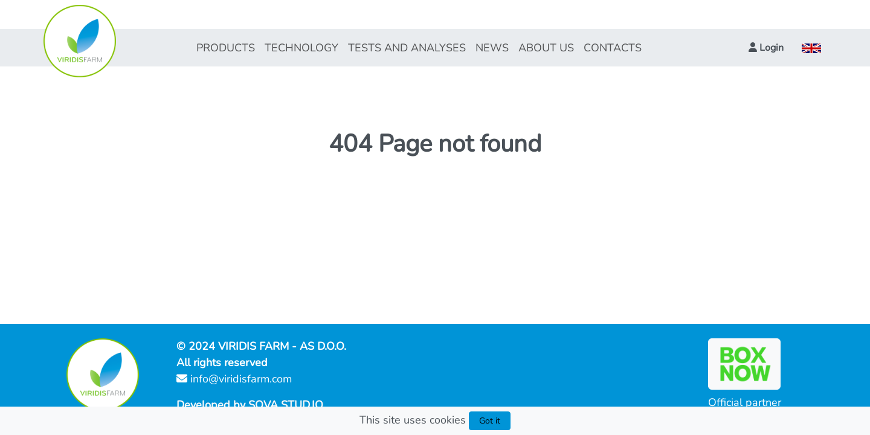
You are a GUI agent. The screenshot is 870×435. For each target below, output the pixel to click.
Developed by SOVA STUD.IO (249, 405)
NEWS (492, 47)
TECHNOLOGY (301, 47)
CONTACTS (613, 47)
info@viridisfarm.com (234, 379)
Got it (489, 421)
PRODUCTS (225, 47)
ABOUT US (546, 47)
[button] (766, 48)
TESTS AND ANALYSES (407, 47)
